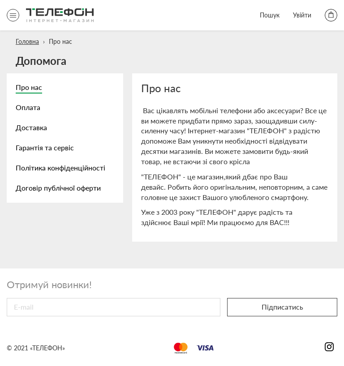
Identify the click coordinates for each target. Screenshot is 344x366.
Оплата (28, 107)
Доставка (31, 127)
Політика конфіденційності (60, 167)
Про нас (29, 87)
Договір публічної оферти (58, 187)
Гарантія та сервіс (45, 147)
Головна (27, 41)
